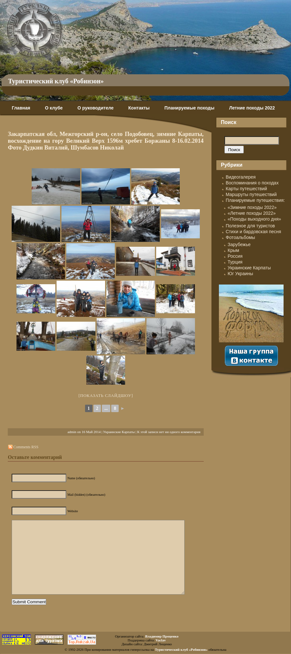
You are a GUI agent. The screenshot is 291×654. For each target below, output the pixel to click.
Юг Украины (240, 273)
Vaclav (161, 640)
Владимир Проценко (161, 636)
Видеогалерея (241, 177)
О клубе (54, 107)
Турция (235, 262)
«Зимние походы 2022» (252, 207)
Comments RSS (25, 447)
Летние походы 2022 (252, 107)
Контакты (139, 107)
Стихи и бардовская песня (253, 231)
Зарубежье (239, 244)
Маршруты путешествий (251, 194)
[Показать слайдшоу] (106, 395)
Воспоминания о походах (252, 182)
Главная (21, 107)
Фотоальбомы (240, 237)
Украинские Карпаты (119, 432)
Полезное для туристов (250, 225)
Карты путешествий (246, 188)
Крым (233, 250)
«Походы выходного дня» (254, 219)
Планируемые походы (189, 107)
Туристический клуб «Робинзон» (56, 81)
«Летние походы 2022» (252, 213)
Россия (235, 256)
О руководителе (95, 107)
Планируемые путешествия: (255, 200)
